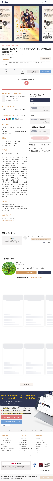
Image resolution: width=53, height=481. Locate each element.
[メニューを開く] (50, 2)
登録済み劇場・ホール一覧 (24, 453)
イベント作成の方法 (23, 440)
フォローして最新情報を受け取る (26, 272)
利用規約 (38, 438)
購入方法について (23, 115)
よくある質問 (4, 446)
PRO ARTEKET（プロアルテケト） (9, 448)
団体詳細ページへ (44, 272)
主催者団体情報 (45, 58)
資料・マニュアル (22, 450)
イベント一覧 (16, 430)
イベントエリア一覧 (5, 442)
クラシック (4, 45)
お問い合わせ (39, 453)
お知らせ (38, 450)
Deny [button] (41, 474)
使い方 (2, 444)
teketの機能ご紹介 (23, 444)
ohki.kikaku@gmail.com (8, 220)
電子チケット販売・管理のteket (7, 430)
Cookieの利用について (41, 442)
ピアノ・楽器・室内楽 (13, 45)
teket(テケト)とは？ (23, 438)
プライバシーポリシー (40, 440)
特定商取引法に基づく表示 (41, 446)
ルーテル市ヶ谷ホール (17, 478)
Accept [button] (48, 474)
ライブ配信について (23, 446)
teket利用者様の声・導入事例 (25, 448)
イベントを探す (4, 438)
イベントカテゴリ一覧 (6, 440)
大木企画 (18, 262)
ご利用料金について (23, 442)
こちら (41, 151)
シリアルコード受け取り (6, 450)
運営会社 (38, 448)
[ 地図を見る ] (6, 59)
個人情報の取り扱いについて (42, 444)
